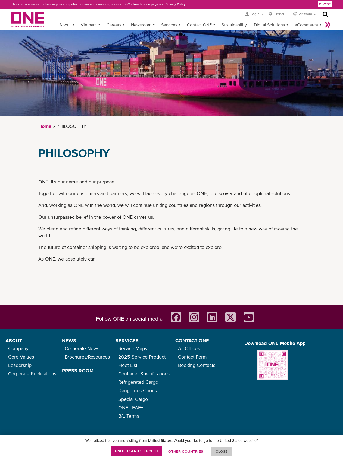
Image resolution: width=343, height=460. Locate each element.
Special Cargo (133, 399)
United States (136, 451)
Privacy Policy (176, 4)
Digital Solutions (269, 24)
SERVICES (127, 340)
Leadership (20, 365)
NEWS (69, 340)
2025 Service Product (142, 357)
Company (18, 348)
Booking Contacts (196, 365)
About (65, 24)
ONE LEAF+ (130, 407)
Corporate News (82, 348)
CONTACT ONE (192, 340)
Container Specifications (144, 373)
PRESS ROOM (77, 370)
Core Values (21, 357)
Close (325, 4)
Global (278, 14)
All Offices (189, 348)
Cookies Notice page (142, 4)
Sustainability (234, 24)
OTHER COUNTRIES (185, 451)
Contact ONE (199, 24)
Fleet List (127, 365)
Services (169, 24)
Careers (114, 24)
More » (328, 24)
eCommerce (306, 24)
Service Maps (132, 348)
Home (44, 126)
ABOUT (13, 340)
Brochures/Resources (87, 357)
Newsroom (141, 24)
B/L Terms (128, 416)
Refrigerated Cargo (138, 382)
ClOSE (221, 451)
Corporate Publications (32, 373)
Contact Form (192, 357)
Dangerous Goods (137, 390)
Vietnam (89, 24)
